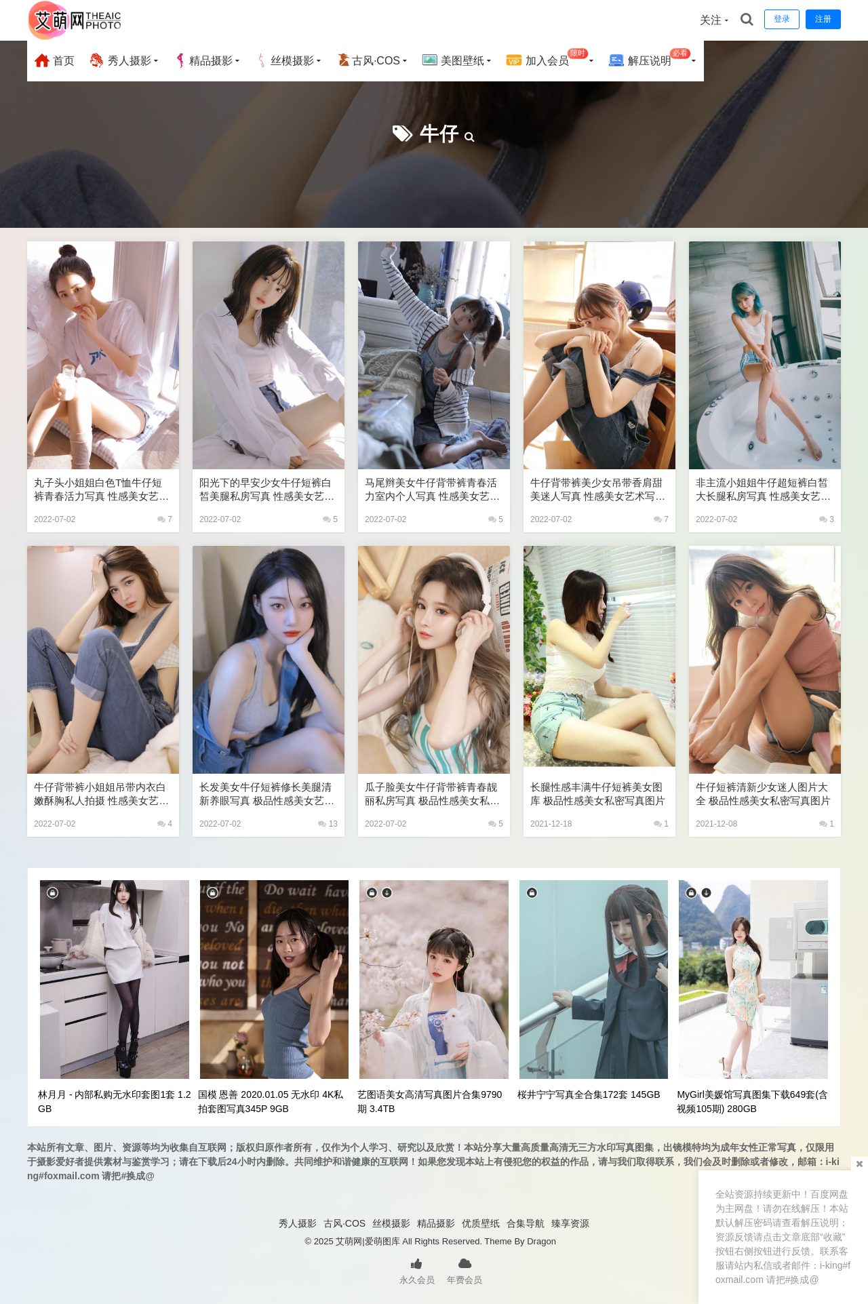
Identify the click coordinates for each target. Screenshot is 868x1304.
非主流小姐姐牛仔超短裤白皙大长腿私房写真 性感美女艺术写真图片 (763, 490)
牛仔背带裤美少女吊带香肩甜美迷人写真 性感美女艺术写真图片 (597, 490)
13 (328, 824)
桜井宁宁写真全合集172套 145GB (588, 1094)
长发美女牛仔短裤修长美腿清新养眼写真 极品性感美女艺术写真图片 (266, 794)
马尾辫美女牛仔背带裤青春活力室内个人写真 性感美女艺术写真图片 (432, 490)
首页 (54, 60)
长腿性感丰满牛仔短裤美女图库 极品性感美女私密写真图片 (597, 793)
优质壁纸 (481, 1223)
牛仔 (439, 133)
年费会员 (464, 1270)
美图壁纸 (453, 60)
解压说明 (649, 58)
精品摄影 (203, 60)
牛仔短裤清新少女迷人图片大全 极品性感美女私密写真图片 (763, 793)
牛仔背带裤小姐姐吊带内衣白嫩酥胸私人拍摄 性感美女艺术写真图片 (101, 794)
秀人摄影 (119, 60)
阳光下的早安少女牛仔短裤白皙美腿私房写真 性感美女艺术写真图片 (266, 490)
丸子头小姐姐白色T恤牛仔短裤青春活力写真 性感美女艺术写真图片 (101, 490)
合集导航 (526, 1223)
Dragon (541, 1241)
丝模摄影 (284, 60)
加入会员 (547, 58)
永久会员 (417, 1270)
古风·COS (368, 60)
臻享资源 (570, 1223)
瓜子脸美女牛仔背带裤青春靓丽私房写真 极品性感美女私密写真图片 (432, 794)
